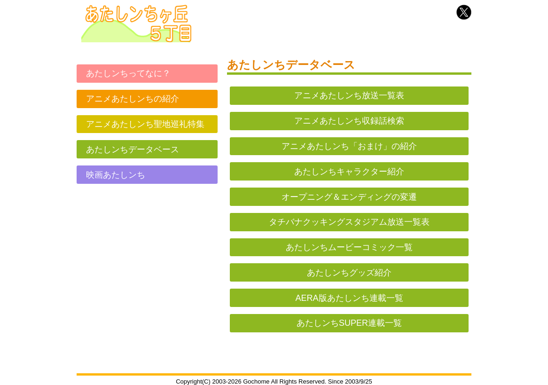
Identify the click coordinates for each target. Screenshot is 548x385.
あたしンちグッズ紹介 (349, 272)
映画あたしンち (115, 175)
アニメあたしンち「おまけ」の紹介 (349, 146)
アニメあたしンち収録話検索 (349, 121)
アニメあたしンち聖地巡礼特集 (145, 124)
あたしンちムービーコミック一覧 (349, 247)
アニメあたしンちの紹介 (132, 98)
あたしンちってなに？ (128, 73)
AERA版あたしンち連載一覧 (349, 298)
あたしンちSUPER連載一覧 (349, 323)
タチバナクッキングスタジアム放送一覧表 (349, 222)
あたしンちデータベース (132, 149)
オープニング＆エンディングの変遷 (349, 197)
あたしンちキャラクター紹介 (349, 171)
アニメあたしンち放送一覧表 (349, 95)
